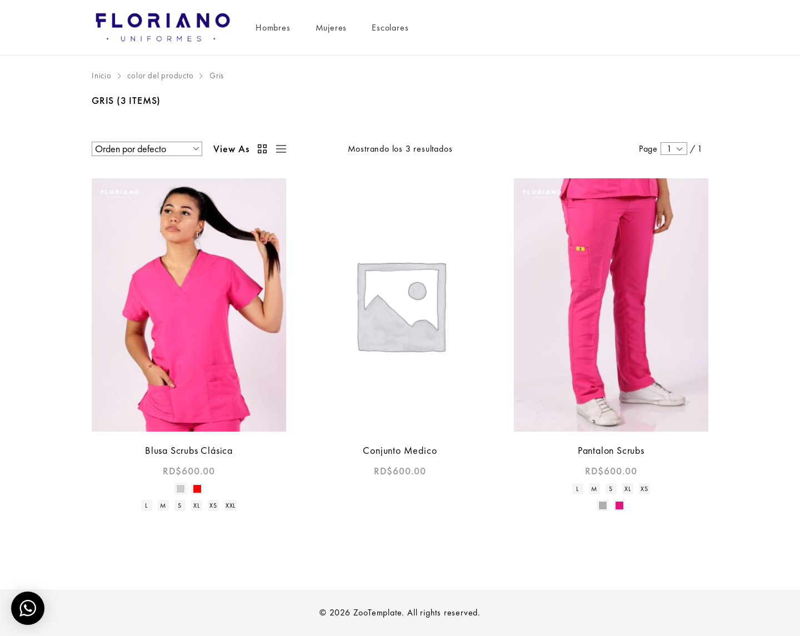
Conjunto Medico (400, 450)
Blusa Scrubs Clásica (189, 450)
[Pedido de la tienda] (147, 149)
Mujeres (331, 27)
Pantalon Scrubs (611, 450)
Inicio (102, 76)
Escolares (390, 27)
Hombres (273, 27)
